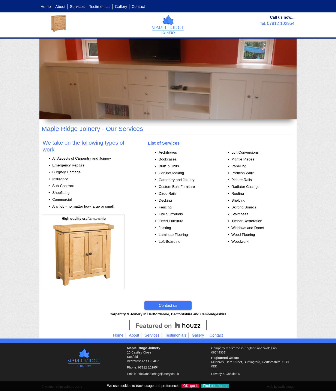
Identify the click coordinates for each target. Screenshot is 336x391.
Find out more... (215, 386)
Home (45, 6)
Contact (138, 6)
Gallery (121, 6)
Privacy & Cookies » (225, 374)
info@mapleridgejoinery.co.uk (158, 374)
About (60, 6)
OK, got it (190, 386)
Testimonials (99, 6)
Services (77, 6)
